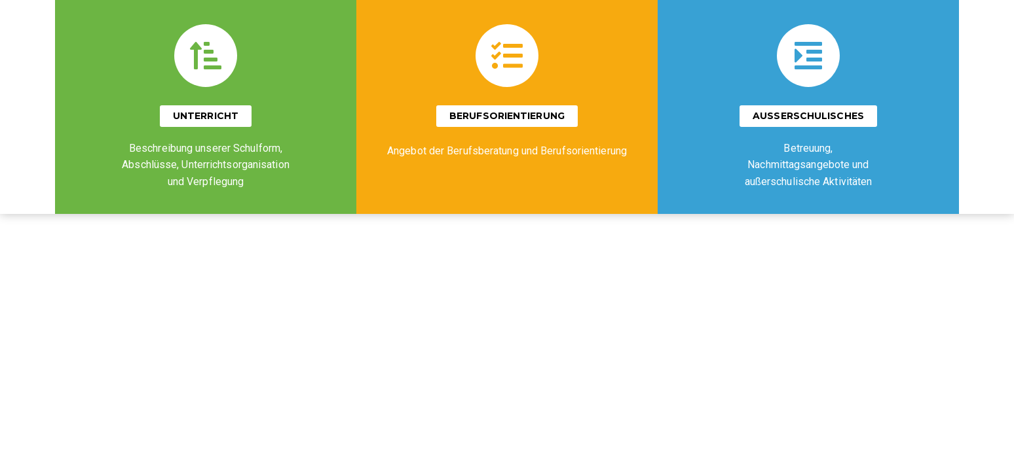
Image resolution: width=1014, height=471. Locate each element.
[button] (206, 116)
